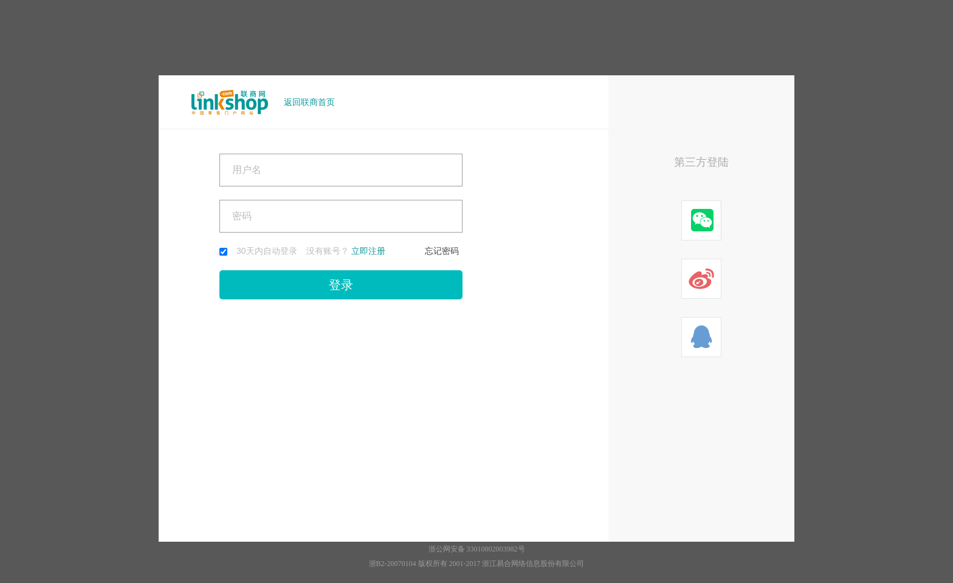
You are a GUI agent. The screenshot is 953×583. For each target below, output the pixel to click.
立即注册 (368, 251)
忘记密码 (442, 251)
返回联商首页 (309, 102)
